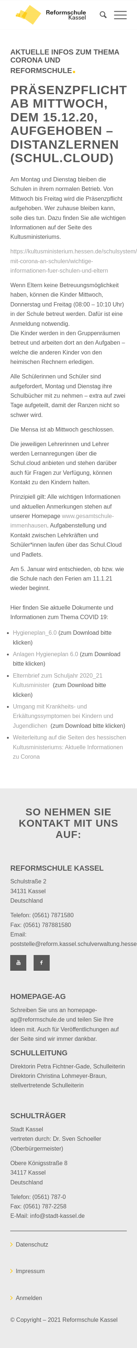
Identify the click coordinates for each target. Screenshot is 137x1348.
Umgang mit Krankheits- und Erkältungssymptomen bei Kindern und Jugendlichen (63, 716)
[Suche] (99, 14)
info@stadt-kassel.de (57, 1216)
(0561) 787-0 (49, 1197)
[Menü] (117, 14)
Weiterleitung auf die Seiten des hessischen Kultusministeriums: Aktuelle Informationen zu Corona (69, 747)
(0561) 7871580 (53, 915)
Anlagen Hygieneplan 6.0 (45, 654)
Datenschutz (32, 1244)
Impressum (30, 1271)
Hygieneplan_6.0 (35, 633)
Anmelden (29, 1298)
